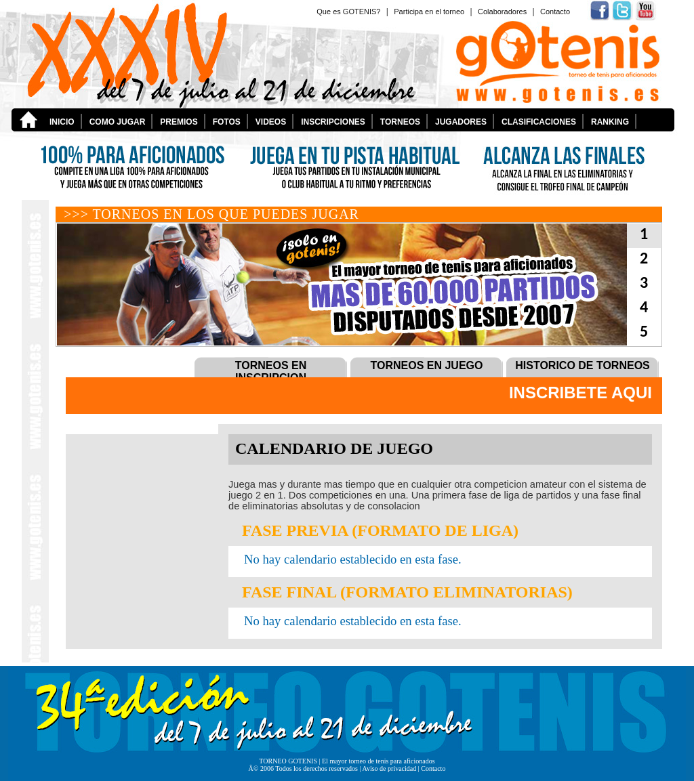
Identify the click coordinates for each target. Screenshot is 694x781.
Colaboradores (502, 11)
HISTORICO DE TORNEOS (582, 365)
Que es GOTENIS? (348, 11)
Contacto (555, 11)
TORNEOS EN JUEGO (427, 365)
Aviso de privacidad (389, 768)
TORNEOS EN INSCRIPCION (271, 371)
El (325, 761)
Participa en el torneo (429, 11)
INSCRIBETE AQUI (580, 392)
